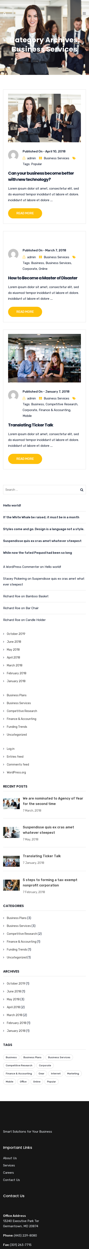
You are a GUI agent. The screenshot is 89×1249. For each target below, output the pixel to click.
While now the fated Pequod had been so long (37, 553)
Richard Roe (11, 596)
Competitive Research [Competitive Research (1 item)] (19, 1065)
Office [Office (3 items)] (23, 1081)
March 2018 (14, 665)
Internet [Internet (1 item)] (56, 1073)
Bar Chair (32, 608)
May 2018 (13, 649)
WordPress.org (16, 772)
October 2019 (16, 634)
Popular (36, 164)
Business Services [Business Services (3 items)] (59, 1057)
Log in (11, 749)
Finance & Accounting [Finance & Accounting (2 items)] (19, 1073)
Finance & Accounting (54, 410)
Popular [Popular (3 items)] (51, 1081)
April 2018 (13, 657)
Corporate (30, 269)
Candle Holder (36, 620)
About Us (10, 1158)
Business (37, 263)
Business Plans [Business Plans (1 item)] (32, 1057)
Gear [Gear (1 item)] (41, 1073)
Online (43, 269)
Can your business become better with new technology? (41, 176)
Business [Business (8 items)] (11, 1057)
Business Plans (17, 695)
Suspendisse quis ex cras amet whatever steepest (42, 541)
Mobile (27, 416)
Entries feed (15, 756)
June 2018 (14, 642)
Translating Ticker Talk (30, 425)
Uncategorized (17, 734)
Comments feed (18, 764)
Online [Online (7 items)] (36, 1081)
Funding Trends (17, 727)
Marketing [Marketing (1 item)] (73, 1073)
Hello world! (12, 505)
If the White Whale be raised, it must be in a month (41, 517)
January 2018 (16, 681)
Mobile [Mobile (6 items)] (9, 1081)
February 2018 (16, 673)
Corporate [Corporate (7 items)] (45, 1065)
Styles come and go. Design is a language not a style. (43, 529)
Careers (8, 1173)
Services (9, 1165)
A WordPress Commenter (21, 567)
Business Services (56, 158)
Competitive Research (61, 404)
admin (31, 158)
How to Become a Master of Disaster (42, 278)
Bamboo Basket (37, 596)
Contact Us (11, 1180)
